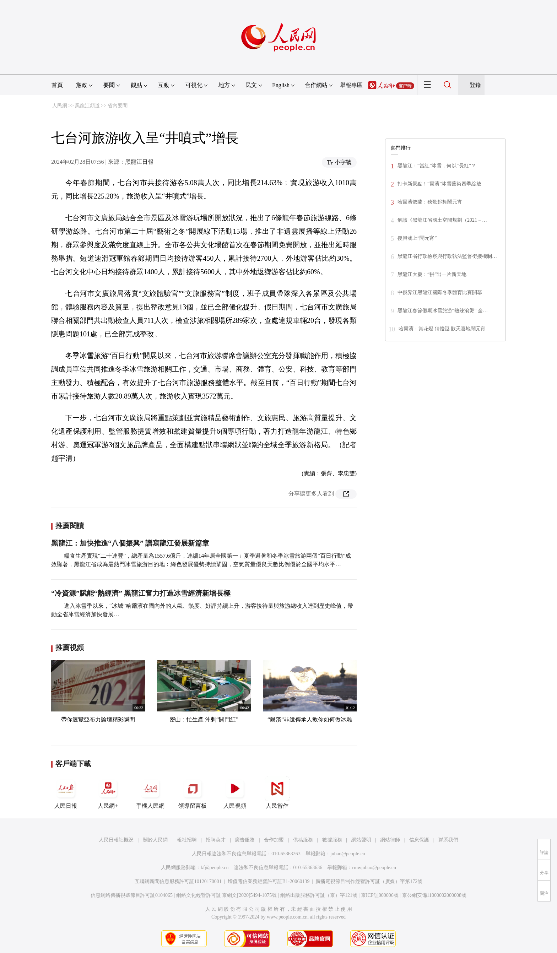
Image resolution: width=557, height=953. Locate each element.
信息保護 (419, 840)
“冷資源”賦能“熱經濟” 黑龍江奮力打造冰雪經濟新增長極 (141, 593)
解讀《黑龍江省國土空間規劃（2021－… (442, 220)
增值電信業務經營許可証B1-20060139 (269, 881)
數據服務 (332, 840)
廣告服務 (245, 840)
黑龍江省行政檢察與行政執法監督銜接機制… (447, 256)
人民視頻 (234, 792)
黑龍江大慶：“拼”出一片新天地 (432, 274)
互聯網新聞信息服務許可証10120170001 (178, 881)
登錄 (475, 85)
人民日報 (65, 792)
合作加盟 (274, 840)
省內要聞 (118, 105)
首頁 (57, 85)
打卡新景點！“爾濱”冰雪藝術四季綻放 (439, 183)
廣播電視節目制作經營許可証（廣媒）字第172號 (368, 881)
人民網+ (108, 792)
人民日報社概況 (116, 840)
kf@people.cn (215, 867)
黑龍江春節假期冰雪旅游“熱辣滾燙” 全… (443, 310)
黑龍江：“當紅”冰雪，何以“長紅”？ (437, 165)
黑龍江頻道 (87, 105)
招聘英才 (216, 840)
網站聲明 (361, 840)
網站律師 (390, 840)
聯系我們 (448, 840)
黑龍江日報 (139, 162)
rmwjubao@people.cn (374, 867)
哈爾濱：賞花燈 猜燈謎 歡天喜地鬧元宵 (442, 328)
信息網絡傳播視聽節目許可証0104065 (132, 895)
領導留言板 (192, 792)
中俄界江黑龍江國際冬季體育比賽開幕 (440, 292)
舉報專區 (351, 85)
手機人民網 (150, 792)
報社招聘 (187, 840)
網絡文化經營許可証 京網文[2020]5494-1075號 (226, 895)
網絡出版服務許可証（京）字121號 (318, 895)
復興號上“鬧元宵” (417, 238)
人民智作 (277, 792)
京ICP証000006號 (380, 895)
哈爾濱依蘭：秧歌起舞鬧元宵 (430, 202)
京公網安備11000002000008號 (434, 895)
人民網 (59, 105)
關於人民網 (155, 840)
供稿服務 (303, 840)
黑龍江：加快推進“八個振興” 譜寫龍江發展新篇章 (130, 543)
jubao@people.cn (347, 853)
